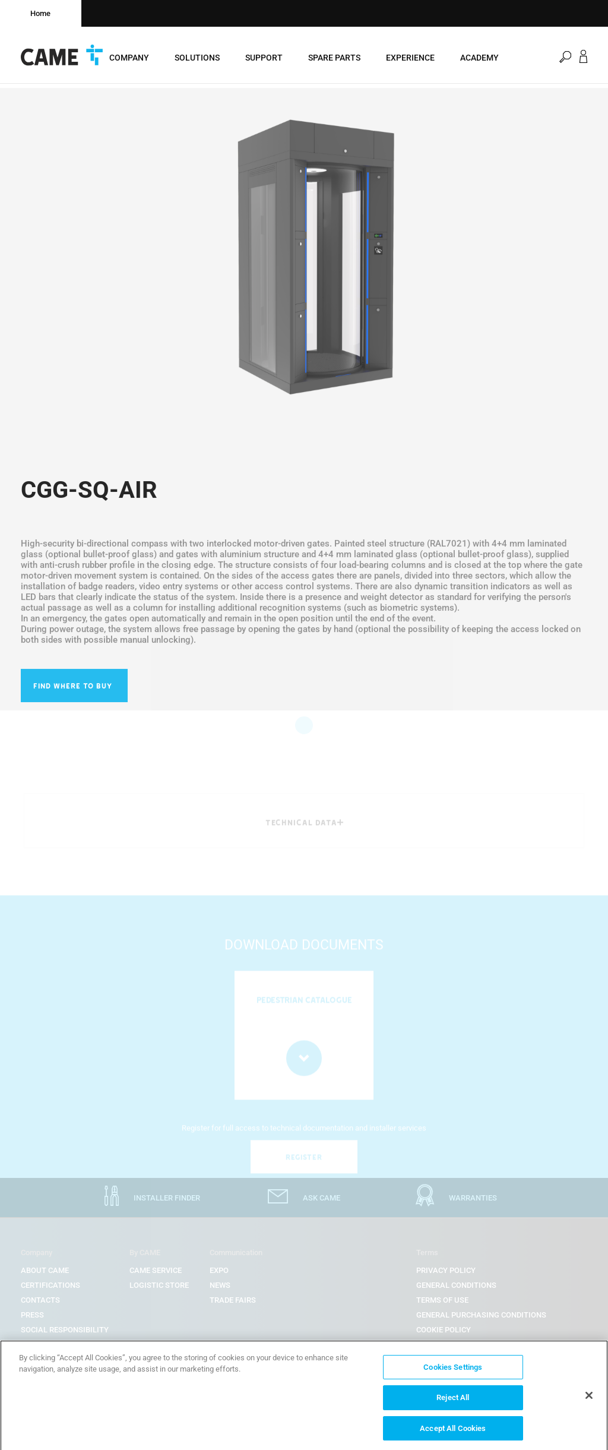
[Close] (589, 1401)
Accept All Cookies (453, 1434)
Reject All (452, 1403)
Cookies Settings (452, 1372)
